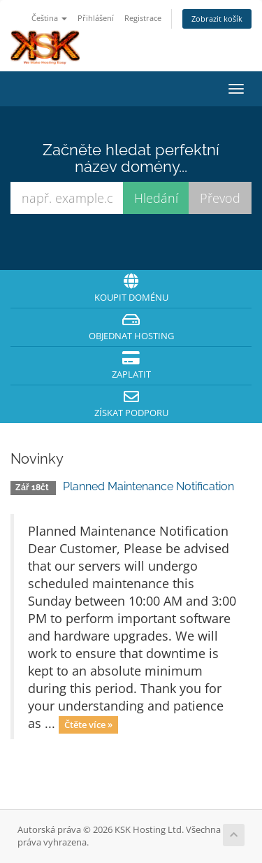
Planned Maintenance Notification (148, 486)
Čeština (49, 18)
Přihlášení (96, 18)
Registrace (142, 18)
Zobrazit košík (216, 18)
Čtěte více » (88, 724)
